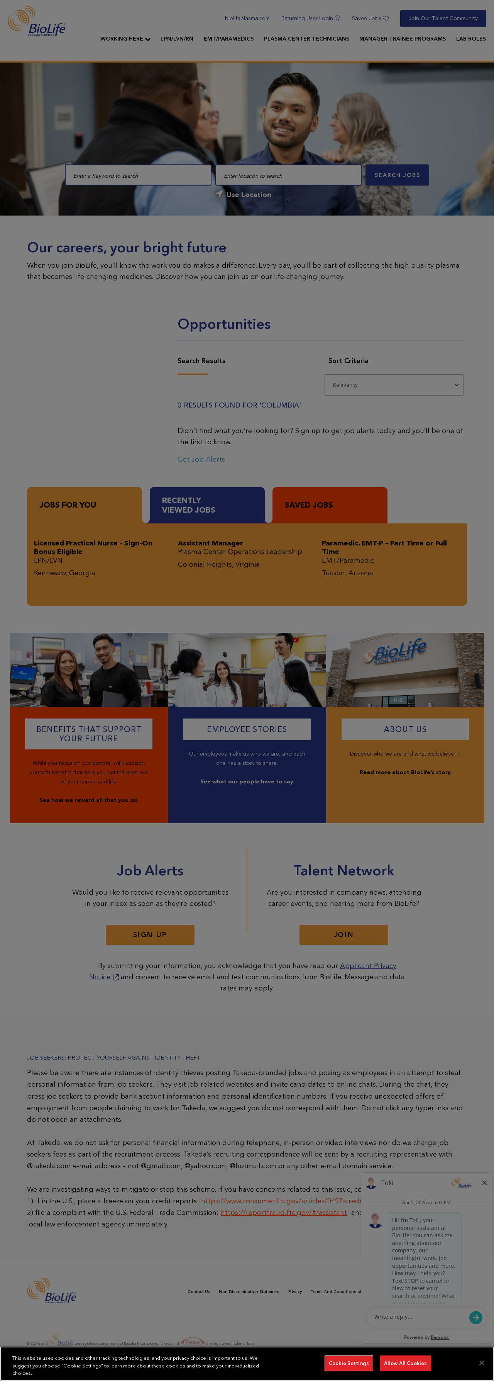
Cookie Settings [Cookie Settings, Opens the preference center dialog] (349, 1363)
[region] (247, 1364)
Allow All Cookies (405, 1363)
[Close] (481, 1362)
